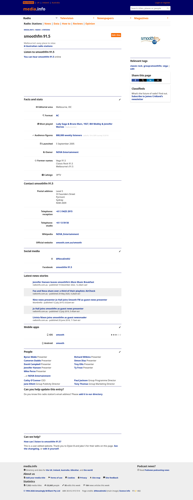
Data (56, 23)
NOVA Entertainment (67, 152)
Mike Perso (30, 371)
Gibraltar (74, 470)
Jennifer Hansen (32, 367)
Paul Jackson (81, 380)
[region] (72, 79)
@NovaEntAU (63, 258)
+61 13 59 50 (62, 222)
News (47, 23)
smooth (60, 334)
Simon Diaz (80, 360)
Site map (96, 477)
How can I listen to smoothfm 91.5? (42, 441)
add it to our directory (90, 394)
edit (132, 68)
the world (88, 470)
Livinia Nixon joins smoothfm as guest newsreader (60, 317)
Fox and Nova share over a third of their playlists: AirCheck (64, 290)
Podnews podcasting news (157, 470)
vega (165, 65)
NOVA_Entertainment (67, 234)
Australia (56, 2)
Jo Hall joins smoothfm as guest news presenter (58, 308)
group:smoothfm (153, 65)
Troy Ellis (79, 364)
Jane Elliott (29, 383)
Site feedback (112, 477)
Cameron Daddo (32, 360)
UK (38, 2)
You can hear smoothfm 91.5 (39, 56)
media (34, 9)
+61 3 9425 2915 (64, 211)
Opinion (90, 23)
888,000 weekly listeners (69, 135)
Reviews (78, 23)
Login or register (162, 2)
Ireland (45, 2)
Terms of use (56, 477)
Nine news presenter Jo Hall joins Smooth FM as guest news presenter (70, 299)
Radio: (27, 23)
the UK (49, 470)
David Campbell (32, 364)
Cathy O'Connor (32, 380)
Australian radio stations (38, 46)
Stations (37, 23)
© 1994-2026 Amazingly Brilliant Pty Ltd (42, 490)
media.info (29, 30)
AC (57, 115)
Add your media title (35, 477)
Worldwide (28, 2)
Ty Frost (78, 367)
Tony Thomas (81, 383)
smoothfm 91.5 (64, 267)
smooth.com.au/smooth (69, 242)
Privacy (83, 477)
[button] (135, 80)
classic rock (136, 65)
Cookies (71, 477)
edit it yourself (51, 448)
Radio (38, 30)
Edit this (116, 35)
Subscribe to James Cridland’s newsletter (147, 98)
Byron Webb (30, 356)
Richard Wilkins (82, 356)
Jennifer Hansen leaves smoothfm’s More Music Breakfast (63, 282)
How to (66, 23)
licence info (124, 490)
